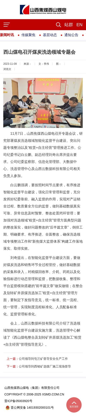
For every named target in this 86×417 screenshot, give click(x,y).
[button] (68, 24)
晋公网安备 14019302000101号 (29, 408)
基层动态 (50, 35)
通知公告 (71, 35)
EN (79, 24)
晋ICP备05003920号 (18, 401)
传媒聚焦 (28, 35)
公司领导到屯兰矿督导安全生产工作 (43, 358)
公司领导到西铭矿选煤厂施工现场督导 (45, 366)
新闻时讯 (7, 35)
